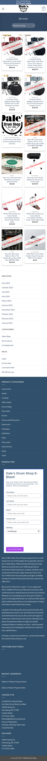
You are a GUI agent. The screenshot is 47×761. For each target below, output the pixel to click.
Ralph (4, 681)
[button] (3, 9)
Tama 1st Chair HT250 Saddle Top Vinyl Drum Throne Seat (35, 180)
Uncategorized (7, 345)
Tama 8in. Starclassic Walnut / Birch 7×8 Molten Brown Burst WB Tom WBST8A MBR (12, 257)
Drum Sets (6, 411)
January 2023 (7, 305)
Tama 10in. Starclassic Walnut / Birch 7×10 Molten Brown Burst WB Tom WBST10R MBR (35, 143)
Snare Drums (7, 446)
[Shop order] (23, 25)
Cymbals (5, 398)
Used (4, 455)
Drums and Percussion (11, 420)
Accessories (6, 389)
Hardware (6, 429)
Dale (3, 688)
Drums (4, 415)
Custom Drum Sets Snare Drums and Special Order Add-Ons (12, 141)
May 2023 (6, 296)
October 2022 (7, 314)
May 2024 (6, 283)
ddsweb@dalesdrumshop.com (13, 719)
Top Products (7, 341)
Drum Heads (7, 407)
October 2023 (7, 287)
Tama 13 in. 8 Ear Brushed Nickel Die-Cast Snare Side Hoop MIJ (12, 180)
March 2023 (6, 301)
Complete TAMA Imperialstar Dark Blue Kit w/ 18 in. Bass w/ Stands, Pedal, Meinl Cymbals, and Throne (35, 63)
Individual (6, 433)
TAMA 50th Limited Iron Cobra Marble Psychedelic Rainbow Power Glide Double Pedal (12, 218)
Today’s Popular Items (17, 681)
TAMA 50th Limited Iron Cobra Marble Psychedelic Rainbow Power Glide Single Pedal (35, 217)
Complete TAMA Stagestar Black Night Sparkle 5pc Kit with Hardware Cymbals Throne (12, 103)
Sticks (4, 451)
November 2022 (8, 310)
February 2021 (7, 318)
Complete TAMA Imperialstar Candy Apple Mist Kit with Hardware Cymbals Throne (12, 62)
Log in (4, 359)
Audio (4, 393)
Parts (4, 438)
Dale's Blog (6, 336)
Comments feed (8, 367)
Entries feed (6, 363)
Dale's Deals (6, 402)
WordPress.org (8, 372)
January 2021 (7, 323)
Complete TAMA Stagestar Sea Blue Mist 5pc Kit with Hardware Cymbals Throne (35, 102)
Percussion (6, 442)
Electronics (6, 424)
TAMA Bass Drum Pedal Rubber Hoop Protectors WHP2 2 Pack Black (35, 256)
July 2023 (5, 292)
